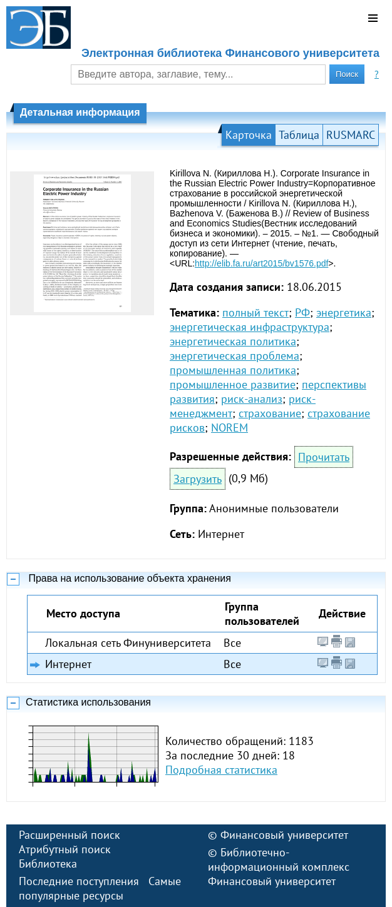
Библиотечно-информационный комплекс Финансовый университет (278, 866)
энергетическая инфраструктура (249, 327)
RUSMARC (350, 135)
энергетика (343, 312)
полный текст (255, 312)
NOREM (229, 427)
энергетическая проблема (234, 355)
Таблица (299, 135)
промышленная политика (233, 370)
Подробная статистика (221, 770)
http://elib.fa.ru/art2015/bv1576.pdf (261, 263)
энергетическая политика (233, 341)
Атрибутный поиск (65, 849)
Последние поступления (79, 881)
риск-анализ (251, 399)
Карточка (248, 135)
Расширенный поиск (69, 835)
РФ (302, 312)
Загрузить (197, 479)
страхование (270, 413)
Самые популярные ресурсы (100, 888)
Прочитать (323, 457)
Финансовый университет (284, 835)
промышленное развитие (233, 384)
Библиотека (48, 863)
